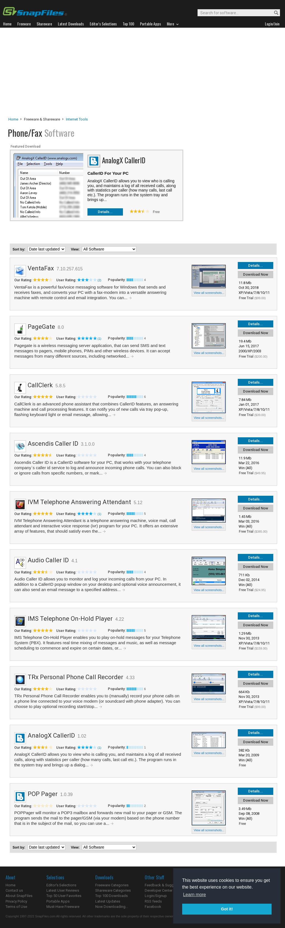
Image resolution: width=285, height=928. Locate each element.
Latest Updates (107, 901)
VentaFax (41, 268)
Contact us (14, 890)
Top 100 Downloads (111, 896)
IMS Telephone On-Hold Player (70, 618)
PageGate (41, 326)
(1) (99, 338)
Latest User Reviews (62, 890)
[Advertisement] (142, 74)
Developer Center (158, 890)
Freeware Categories (112, 885)
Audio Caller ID (48, 560)
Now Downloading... (111, 907)
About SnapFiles (19, 896)
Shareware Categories (113, 890)
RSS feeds (153, 901)
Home (13, 119)
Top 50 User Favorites (63, 896)
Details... (105, 212)
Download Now (255, 274)
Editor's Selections (61, 885)
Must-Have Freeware (62, 907)
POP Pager (43, 793)
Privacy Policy (16, 901)
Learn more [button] (194, 894)
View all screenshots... (209, 292)
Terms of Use (16, 907)
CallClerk (40, 385)
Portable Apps (58, 901)
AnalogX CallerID (51, 735)
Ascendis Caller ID (53, 443)
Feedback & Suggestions (165, 885)
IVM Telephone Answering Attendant (79, 502)
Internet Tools (77, 119)
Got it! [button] (227, 909)
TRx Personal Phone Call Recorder (75, 677)
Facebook (153, 907)
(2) (99, 280)
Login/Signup (156, 896)
